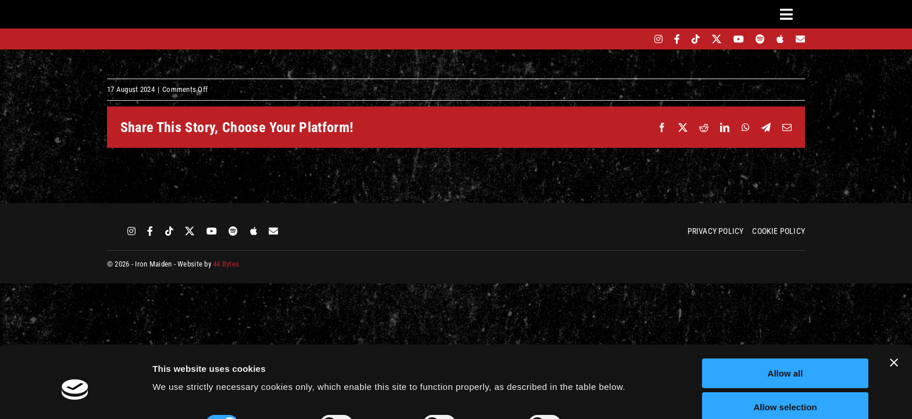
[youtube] (738, 39)
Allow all (785, 322)
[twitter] (717, 39)
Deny (785, 390)
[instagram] (658, 39)
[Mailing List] (800, 39)
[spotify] (760, 39)
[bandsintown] (638, 39)
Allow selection (785, 356)
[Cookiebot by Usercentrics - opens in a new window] (75, 396)
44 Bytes (226, 264)
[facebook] (677, 39)
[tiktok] (696, 39)
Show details (610, 373)
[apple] (779, 39)
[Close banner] (894, 311)
